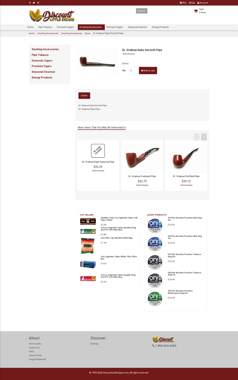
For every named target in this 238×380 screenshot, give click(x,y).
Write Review (129, 54)
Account (202, 2)
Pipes (87, 33)
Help (192, 2)
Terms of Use (35, 355)
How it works (35, 344)
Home (30, 27)
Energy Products (160, 27)
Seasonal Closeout (137, 27)
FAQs (31, 351)
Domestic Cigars (65, 27)
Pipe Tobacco (45, 27)
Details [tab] (84, 95)
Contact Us (34, 347)
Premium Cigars (114, 27)
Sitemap (94, 344)
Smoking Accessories (90, 27)
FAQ (183, 2)
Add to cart (148, 70)
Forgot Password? (37, 359)
